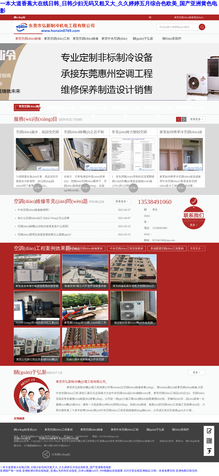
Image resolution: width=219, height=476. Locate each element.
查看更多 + (196, 119)
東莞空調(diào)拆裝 (93, 108)
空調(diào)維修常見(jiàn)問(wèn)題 (59, 438)
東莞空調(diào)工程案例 (57, 40)
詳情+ (37, 187)
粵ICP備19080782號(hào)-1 (57, 445)
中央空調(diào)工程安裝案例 (126, 248)
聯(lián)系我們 (171, 38)
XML (18, 445)
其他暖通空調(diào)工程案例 (167, 248)
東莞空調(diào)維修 (85, 38)
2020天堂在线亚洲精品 (136, 470)
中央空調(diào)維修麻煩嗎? (74, 210)
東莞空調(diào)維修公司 (28, 40)
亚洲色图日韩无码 (186, 470)
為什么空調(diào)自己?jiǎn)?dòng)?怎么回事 (74, 218)
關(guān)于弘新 (143, 38)
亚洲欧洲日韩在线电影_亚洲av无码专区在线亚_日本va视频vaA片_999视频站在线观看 (72, 470)
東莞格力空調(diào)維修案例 (85, 248)
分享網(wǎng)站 (61, 454)
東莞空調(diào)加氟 (189, 108)
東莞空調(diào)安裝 (125, 108)
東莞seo (179, 441)
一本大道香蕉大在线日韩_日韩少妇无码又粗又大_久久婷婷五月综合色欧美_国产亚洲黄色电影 (55, 467)
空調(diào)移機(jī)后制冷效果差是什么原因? (74, 226)
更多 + (193, 225)
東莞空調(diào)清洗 (157, 108)
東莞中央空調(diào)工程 (114, 40)
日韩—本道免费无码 (163, 470)
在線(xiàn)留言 (22, 438)
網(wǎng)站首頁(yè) (25, 429)
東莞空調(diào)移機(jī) (61, 108)
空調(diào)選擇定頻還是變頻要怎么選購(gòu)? (74, 235)
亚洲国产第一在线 (10, 470)
